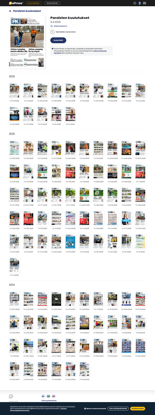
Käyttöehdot (46, 403)
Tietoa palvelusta (48, 400)
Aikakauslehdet (52, 3)
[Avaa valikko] (144, 3)
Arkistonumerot (58, 26)
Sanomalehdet (33, 3)
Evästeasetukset (48, 408)
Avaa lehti (58, 40)
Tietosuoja (46, 405)
